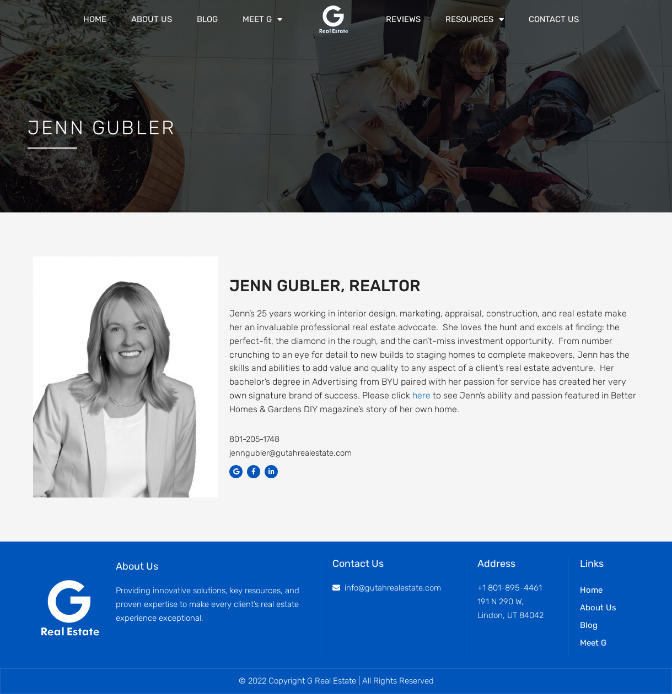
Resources (474, 19)
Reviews (403, 19)
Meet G (262, 19)
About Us (151, 19)
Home (94, 19)
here (421, 395)
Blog (207, 19)
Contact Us (554, 19)
